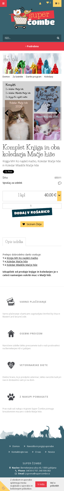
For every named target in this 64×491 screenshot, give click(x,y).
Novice (51, 451)
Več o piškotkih (54, 484)
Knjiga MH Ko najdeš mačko (22, 258)
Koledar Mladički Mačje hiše (22, 264)
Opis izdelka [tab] (14, 242)
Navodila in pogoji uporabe (40, 446)
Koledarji (48, 76)
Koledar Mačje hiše (17, 261)
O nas (38, 451)
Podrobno (32, 46)
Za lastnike (18, 76)
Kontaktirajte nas (20, 451)
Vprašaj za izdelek (12, 182)
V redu (41, 484)
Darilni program (33, 76)
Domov (6, 76)
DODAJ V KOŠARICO (32, 212)
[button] (57, 113)
